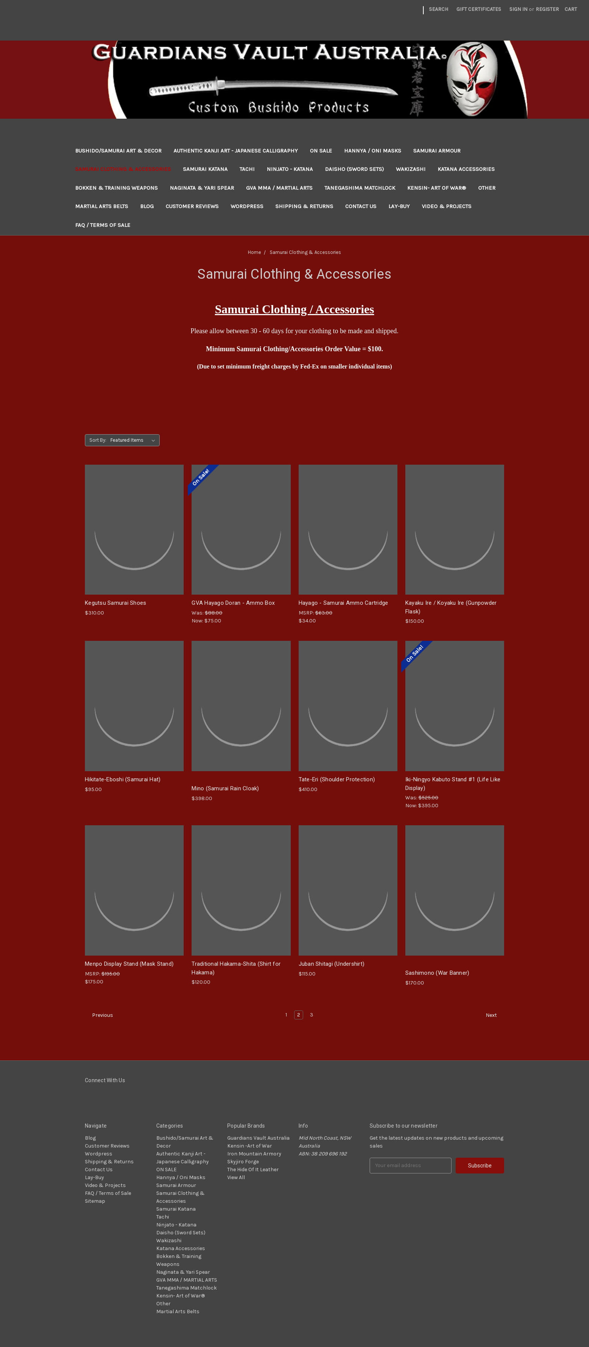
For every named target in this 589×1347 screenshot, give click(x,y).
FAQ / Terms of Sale (102, 225)
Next (495, 1015)
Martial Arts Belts (101, 206)
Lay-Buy (399, 206)
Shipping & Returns (304, 206)
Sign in (518, 9)
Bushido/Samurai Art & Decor (118, 150)
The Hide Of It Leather (253, 1169)
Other (486, 187)
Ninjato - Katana (290, 169)
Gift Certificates (478, 9)
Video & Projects (446, 206)
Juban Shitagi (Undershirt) (332, 963)
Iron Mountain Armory (254, 1154)
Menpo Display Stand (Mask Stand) (129, 963)
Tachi (247, 169)
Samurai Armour (437, 150)
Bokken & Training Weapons (116, 187)
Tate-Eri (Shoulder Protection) (337, 779)
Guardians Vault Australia (258, 1138)
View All (236, 1177)
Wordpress (247, 206)
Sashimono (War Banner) (437, 972)
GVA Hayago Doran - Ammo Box (233, 603)
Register (547, 9)
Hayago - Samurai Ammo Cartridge (343, 603)
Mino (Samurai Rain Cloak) (225, 788)
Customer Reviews (192, 206)
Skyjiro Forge (243, 1161)
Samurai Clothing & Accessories (123, 169)
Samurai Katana (205, 169)
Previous (99, 1015)
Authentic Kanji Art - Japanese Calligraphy (236, 150)
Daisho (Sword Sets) (354, 169)
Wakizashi (411, 169)
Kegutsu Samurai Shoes (115, 603)
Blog (147, 206)
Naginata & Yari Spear (202, 187)
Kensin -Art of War (249, 1146)
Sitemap (95, 1201)
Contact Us (360, 206)
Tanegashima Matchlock (360, 187)
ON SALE (321, 150)
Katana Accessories (466, 169)
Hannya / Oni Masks (372, 150)
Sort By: (97, 440)
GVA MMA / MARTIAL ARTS (279, 187)
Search (438, 9)
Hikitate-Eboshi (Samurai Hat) (122, 779)
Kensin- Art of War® (436, 187)
